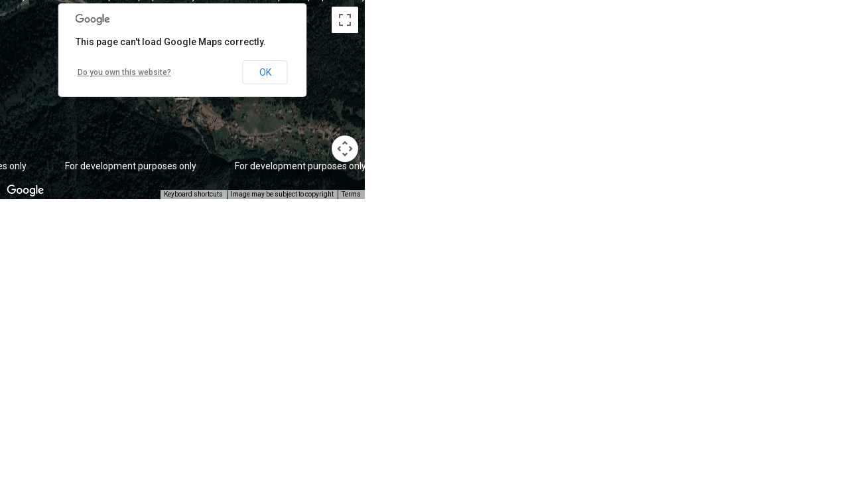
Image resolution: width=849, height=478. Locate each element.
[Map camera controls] (345, 148)
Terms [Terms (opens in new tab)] (351, 194)
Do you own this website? (124, 72)
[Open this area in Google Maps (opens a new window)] (25, 190)
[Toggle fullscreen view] (345, 20)
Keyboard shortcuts (193, 194)
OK (265, 72)
